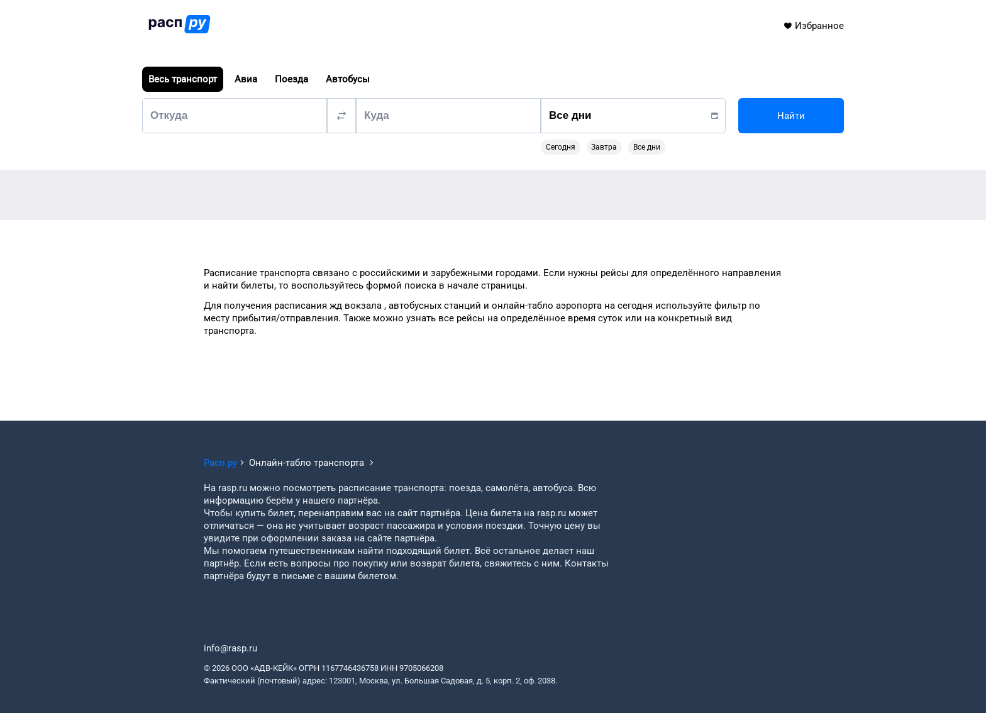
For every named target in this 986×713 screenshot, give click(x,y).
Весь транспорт (182, 79)
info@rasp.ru (230, 648)
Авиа (246, 79)
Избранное (813, 25)
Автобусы (348, 79)
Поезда (291, 79)
